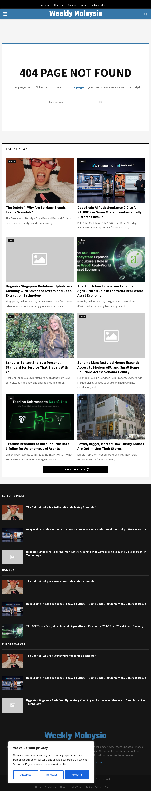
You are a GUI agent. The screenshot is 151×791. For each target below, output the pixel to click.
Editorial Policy (98, 4)
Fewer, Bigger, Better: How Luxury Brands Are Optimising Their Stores (110, 446)
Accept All (77, 774)
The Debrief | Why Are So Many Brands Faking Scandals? (61, 507)
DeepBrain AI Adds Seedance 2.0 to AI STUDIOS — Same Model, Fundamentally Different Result (109, 212)
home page (75, 87)
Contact (84, 4)
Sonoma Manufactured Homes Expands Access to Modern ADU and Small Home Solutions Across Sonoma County (108, 367)
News (82, 161)
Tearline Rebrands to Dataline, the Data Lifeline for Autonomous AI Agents (37, 446)
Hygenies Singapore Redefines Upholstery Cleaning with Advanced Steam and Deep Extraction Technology (39, 291)
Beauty (12, 161)
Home (38, 787)
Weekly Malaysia (75, 14)
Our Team (59, 4)
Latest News (17, 148)
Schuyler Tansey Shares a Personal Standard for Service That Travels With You (37, 367)
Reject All (51, 774)
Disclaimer (45, 4)
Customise (25, 774)
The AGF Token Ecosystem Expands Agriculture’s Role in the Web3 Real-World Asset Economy (110, 291)
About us (72, 4)
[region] (51, 762)
